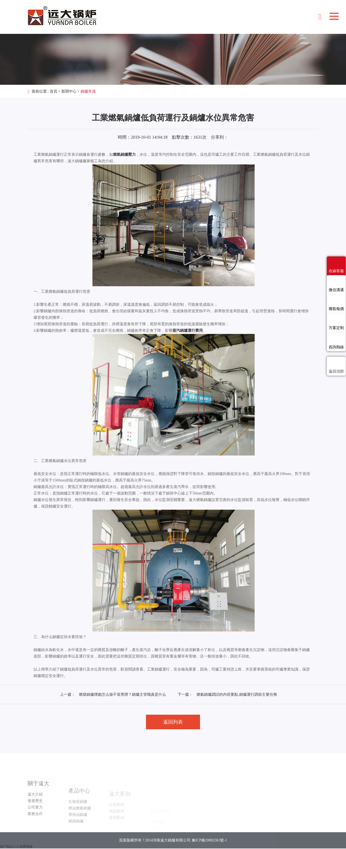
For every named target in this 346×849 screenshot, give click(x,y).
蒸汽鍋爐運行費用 (187, 330)
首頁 (53, 91)
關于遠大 (38, 799)
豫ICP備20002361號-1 (209, 846)
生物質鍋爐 (77, 816)
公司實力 (35, 823)
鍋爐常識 (88, 91)
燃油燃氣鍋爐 (79, 822)
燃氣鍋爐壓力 (124, 154)
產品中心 (79, 805)
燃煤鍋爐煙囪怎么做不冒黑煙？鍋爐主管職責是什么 (122, 694)
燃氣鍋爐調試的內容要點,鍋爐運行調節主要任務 (237, 694)
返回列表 (173, 722)
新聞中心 (68, 91)
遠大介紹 (35, 810)
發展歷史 (35, 817)
